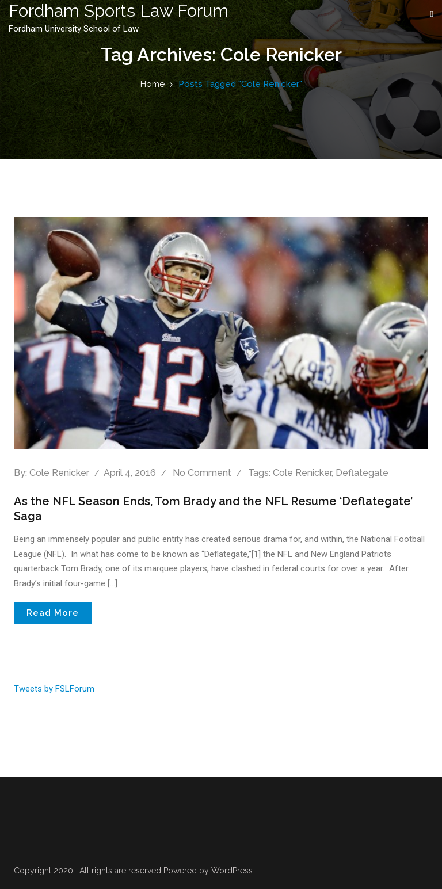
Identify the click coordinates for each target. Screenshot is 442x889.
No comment (202, 472)
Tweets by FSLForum (54, 689)
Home (152, 84)
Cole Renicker (59, 472)
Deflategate (362, 472)
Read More (52, 613)
